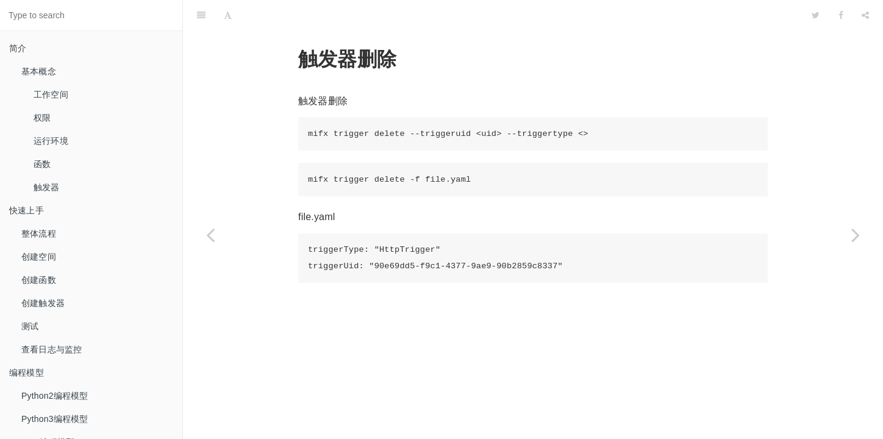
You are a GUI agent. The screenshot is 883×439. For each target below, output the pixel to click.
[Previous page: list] (210, 234)
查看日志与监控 (51, 349)
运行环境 (51, 141)
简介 (17, 48)
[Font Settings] (228, 15)
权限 (42, 118)
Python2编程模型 (54, 396)
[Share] (865, 15)
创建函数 (38, 280)
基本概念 (38, 71)
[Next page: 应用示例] (855, 234)
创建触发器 (43, 303)
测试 (29, 326)
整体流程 (38, 233)
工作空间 (51, 94)
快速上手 (26, 210)
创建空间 (38, 257)
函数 (42, 164)
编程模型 (26, 372)
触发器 (47, 187)
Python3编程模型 (54, 419)
